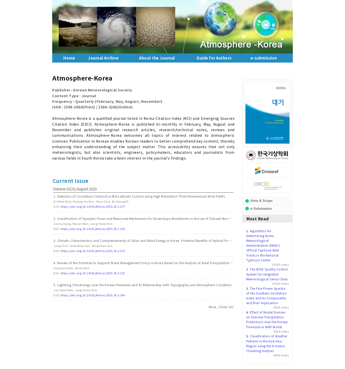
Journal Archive (103, 58)
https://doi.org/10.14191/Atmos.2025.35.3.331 (93, 273)
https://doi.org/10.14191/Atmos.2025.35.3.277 (93, 206)
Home (69, 58)
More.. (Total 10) (221, 307)
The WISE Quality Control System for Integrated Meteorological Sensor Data (267, 274)
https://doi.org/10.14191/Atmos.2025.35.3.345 (93, 295)
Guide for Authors (214, 58)
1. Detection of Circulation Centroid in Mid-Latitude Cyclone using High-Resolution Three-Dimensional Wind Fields (139, 196)
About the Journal (157, 58)
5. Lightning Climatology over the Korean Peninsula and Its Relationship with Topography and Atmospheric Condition (142, 285)
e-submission (264, 58)
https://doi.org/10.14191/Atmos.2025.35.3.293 (93, 229)
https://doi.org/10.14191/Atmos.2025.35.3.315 (93, 251)
